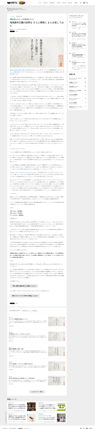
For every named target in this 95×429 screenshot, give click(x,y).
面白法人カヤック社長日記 (15, 27)
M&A (75, 2)
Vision (59, 2)
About (64, 2)
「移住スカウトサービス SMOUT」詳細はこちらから (25, 293)
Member (52, 2)
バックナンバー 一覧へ (37, 389)
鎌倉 (26, 27)
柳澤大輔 (22, 27)
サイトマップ (26, 426)
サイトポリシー (5, 426)
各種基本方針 (20, 426)
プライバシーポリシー (13, 426)
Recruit (70, 2)
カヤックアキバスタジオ (28, 170)
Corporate (12, 14)
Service (45, 2)
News (14, 8)
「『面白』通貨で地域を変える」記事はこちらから (24, 283)
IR (80, 2)
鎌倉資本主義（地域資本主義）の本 (18, 67)
